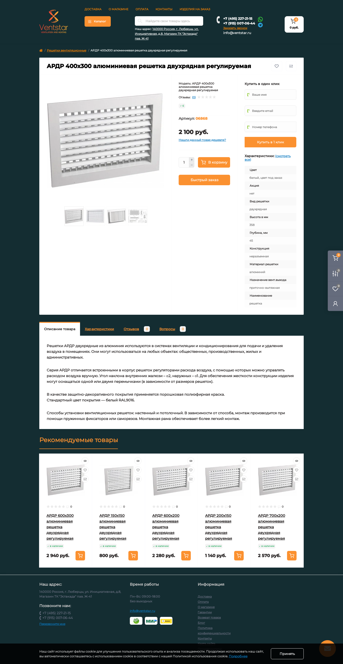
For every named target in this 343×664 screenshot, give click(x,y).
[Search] (140, 21)
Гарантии (205, 612)
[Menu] (98, 21)
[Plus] (191, 159)
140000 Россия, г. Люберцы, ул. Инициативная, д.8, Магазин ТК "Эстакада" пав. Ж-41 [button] (167, 33)
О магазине (118, 9)
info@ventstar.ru (237, 33)
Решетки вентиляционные (66, 50)
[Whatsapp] (260, 19)
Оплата (142, 9)
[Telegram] (260, 25)
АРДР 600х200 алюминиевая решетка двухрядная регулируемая (165, 527)
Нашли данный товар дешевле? (202, 140)
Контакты (164, 9)
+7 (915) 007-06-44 (239, 23)
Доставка (93, 9)
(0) (194, 97)
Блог (201, 622)
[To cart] (80, 555)
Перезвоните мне (52, 624)
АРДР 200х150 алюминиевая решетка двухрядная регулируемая (218, 527)
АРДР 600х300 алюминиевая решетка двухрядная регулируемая (60, 527)
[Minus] (191, 165)
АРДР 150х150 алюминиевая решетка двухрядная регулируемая (112, 527)
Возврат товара (209, 617)
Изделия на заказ (195, 9)
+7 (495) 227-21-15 (237, 18)
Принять (287, 654)
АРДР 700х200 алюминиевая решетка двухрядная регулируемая (271, 527)
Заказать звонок (235, 28)
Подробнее (238, 656)
